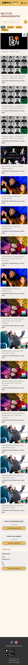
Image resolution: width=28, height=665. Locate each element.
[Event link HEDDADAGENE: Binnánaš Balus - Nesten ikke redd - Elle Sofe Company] (14, 245)
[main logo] (6, 3)
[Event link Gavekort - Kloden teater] (14, 41)
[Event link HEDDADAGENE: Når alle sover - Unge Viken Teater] (14, 340)
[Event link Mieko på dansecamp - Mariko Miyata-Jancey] (14, 155)
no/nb (24, 3)
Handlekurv (15, 3)
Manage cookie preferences (14, 646)
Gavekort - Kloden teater (10, 51)
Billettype (4, 30)
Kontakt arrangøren (14, 568)
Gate (3, 557)
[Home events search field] (14, 22)
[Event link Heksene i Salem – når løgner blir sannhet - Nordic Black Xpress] (14, 65)
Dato (3, 27)
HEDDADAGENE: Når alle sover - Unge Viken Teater (13, 352)
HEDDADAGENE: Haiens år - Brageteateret (11, 197)
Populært (10, 27)
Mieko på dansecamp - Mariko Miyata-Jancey (12, 167)
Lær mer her (14, 524)
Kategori (19, 27)
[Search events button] (25, 22)
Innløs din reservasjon (14, 543)
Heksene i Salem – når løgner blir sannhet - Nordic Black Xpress (13, 77)
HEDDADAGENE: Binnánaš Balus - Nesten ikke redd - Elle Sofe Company (13, 259)
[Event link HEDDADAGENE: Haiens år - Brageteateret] (14, 185)
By (3, 562)
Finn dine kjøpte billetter (14, 528)
